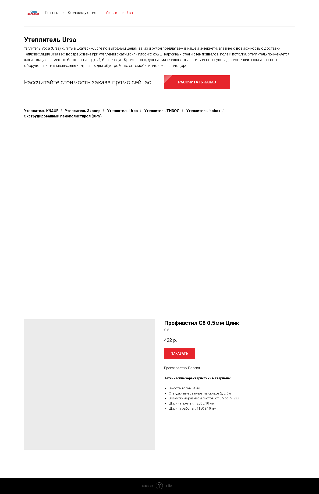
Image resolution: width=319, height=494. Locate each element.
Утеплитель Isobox (203, 111)
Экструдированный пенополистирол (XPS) (63, 116)
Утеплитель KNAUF (41, 111)
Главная (41, 12)
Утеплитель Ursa (122, 111)
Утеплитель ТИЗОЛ (162, 111)
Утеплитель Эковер (82, 111)
